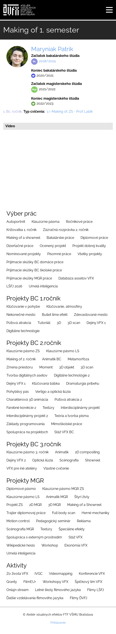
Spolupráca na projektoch (27, 432)
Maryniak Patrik (52, 49)
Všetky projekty (90, 254)
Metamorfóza (78, 359)
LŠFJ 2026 (14, 286)
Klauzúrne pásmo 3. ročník (27, 452)
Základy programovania (25, 424)
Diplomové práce (94, 238)
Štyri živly (81, 497)
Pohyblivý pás (17, 392)
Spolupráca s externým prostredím (34, 537)
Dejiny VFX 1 (96, 323)
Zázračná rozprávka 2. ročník (66, 230)
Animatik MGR (57, 497)
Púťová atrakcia (18, 323)
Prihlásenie (58, 622)
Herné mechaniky (95, 513)
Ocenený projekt (53, 246)
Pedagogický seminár (53, 521)
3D (59, 323)
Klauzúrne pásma (46, 222)
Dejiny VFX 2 (16, 460)
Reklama (84, 521)
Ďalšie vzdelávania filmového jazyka (34, 598)
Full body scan (63, 513)
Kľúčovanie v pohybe (23, 306)
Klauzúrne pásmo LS (62, 351)
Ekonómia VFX (75, 545)
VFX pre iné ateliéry (21, 468)
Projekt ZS (14, 505)
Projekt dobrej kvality (89, 246)
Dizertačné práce (19, 246)
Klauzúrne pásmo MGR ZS (63, 489)
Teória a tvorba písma (71, 416)
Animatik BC (51, 359)
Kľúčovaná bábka (46, 383)
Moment (46, 367)
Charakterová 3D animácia (27, 400)
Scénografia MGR (20, 529)
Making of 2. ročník (21, 359)
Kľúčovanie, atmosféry (64, 306)
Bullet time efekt (54, 315)
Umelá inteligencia (43, 286)
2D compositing (87, 452)
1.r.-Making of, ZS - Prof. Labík (70, 111)
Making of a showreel (23, 238)
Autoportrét (15, 222)
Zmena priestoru (19, 367)
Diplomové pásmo (21, 489)
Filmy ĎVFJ (78, 598)
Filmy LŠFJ (95, 590)
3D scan (73, 323)
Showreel (92, 460)
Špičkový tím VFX (88, 582)
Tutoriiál (44, 323)
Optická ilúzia (42, 460)
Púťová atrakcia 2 (68, 400)
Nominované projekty (23, 254)
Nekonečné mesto (20, 315)
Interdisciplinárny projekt (80, 408)
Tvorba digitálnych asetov (26, 375)
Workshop (49, 545)
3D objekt (66, 367)
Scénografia (69, 460)
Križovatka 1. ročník (21, 230)
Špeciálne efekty (72, 529)
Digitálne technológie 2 (72, 375)
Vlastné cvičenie (56, 468)
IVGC (39, 574)
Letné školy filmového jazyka (58, 590)
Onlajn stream (17, 590)
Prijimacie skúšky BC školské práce (34, 270)
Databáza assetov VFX (76, 278)
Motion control (18, 521)
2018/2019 (47, 61)
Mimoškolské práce (66, 424)
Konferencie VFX (92, 574)
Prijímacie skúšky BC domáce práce (34, 262)
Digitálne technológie (23, 331)
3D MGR (54, 505)
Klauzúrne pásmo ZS (23, 351)
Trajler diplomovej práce (26, 513)
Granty (11, 582)
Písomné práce (59, 254)
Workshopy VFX (55, 582)
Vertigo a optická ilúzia (53, 392)
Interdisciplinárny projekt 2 (27, 416)
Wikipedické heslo (20, 545)
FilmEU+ (29, 582)
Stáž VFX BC (64, 432)
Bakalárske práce (60, 238)
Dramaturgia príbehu (82, 383)
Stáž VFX (75, 537)
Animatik (62, 452)
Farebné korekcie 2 (21, 408)
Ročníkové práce (79, 222)
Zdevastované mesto (91, 315)
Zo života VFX (17, 574)
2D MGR (35, 505)
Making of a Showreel (84, 505)
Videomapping (60, 574)
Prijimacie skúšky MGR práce (29, 278)
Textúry (48, 408)
